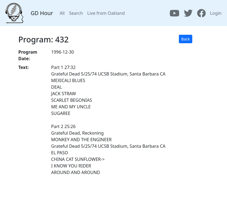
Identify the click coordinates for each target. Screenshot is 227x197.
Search (76, 13)
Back (185, 39)
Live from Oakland (106, 13)
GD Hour (42, 13)
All (62, 13)
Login (216, 13)
